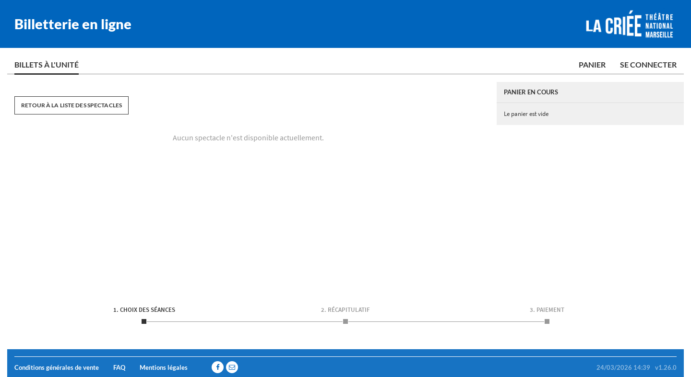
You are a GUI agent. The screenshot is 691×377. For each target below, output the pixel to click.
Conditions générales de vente (56, 367)
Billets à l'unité (46, 64)
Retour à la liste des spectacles (71, 105)
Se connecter (648, 64)
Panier (592, 64)
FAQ (119, 367)
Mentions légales (164, 367)
